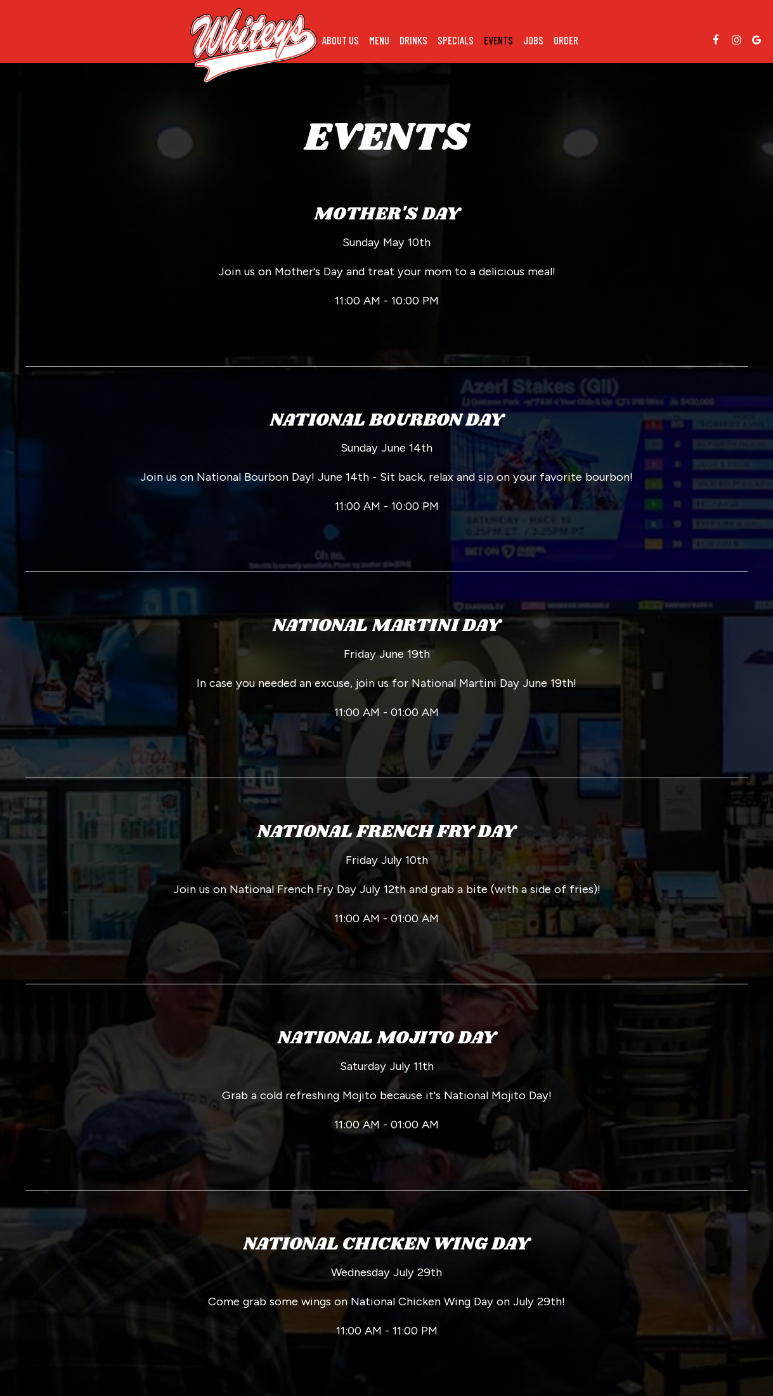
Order (566, 40)
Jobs (533, 40)
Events (498, 40)
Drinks (413, 40)
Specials (456, 40)
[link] (253, 45)
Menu (379, 40)
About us (340, 40)
